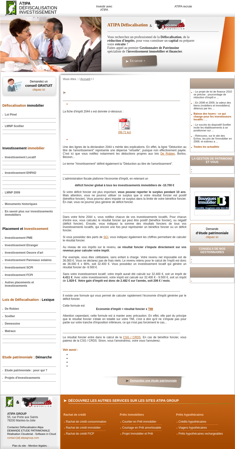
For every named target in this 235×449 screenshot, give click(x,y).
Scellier (10, 316)
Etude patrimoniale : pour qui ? (26, 370)
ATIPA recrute (183, 6)
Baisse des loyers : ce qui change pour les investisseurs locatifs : (212, 116)
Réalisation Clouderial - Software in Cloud (31, 433)
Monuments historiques (21, 204)
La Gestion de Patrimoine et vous (212, 160)
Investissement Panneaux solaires (28, 260)
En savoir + (137, 61)
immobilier (23, 105)
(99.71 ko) (124, 130)
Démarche (27, 357)
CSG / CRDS (132, 337)
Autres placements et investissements (19, 284)
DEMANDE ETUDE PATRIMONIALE (28, 430)
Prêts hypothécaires (190, 414)
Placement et (25, 229)
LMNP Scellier (14, 126)
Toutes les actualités (206, 146)
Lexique (28, 300)
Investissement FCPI (19, 275)
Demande (212, 233)
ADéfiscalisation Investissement (35, 8)
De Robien (12, 308)
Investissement (23, 148)
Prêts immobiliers (132, 414)
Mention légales (37, 445)
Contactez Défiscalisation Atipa (25, 427)
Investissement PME (19, 237)
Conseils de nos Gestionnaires (212, 250)
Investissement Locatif (20, 157)
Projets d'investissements (22, 377)
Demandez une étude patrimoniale (153, 380)
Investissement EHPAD (20, 173)
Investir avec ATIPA (104, 8)
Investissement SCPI (19, 267)
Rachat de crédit (74, 414)
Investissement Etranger (21, 245)
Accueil (85, 79)
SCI (105, 237)
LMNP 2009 (12, 192)
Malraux (10, 331)
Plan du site (19, 445)
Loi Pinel (11, 114)
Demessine (12, 323)
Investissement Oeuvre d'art (24, 252)
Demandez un (39, 85)
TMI (150, 309)
